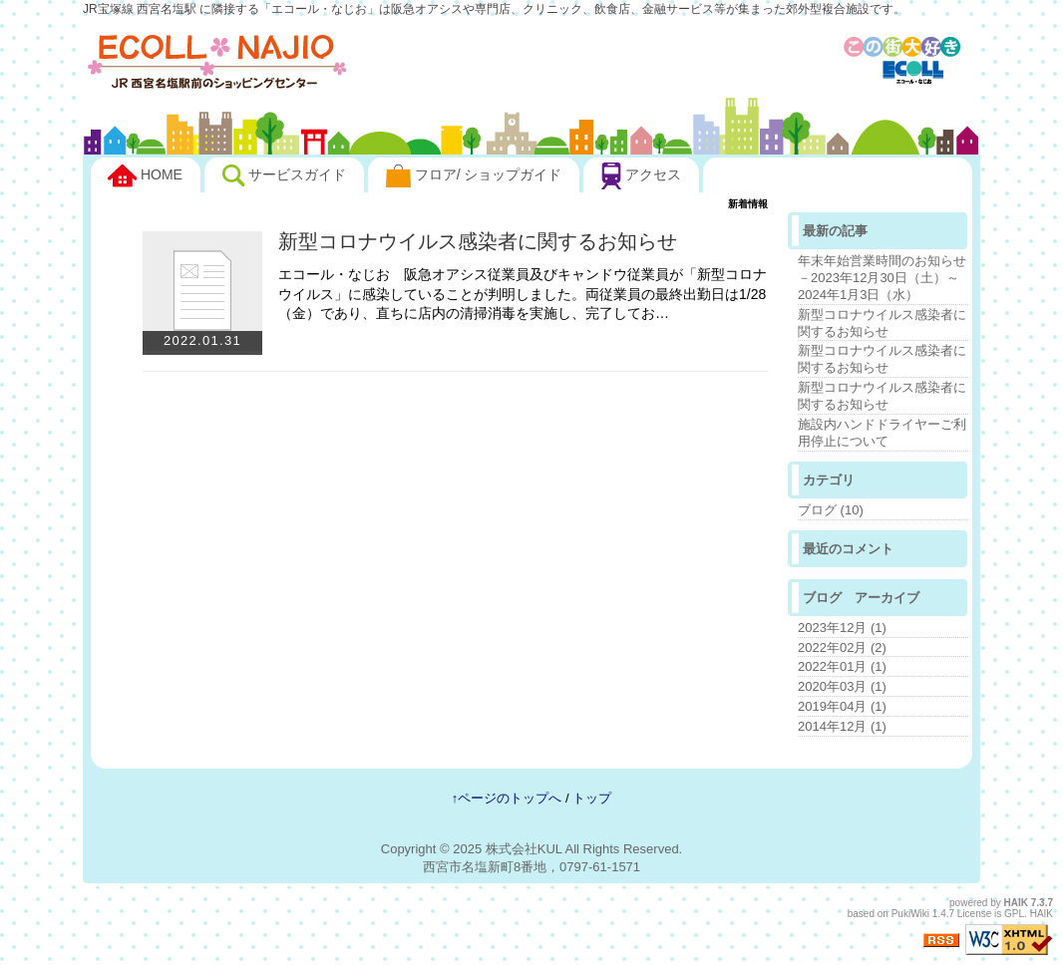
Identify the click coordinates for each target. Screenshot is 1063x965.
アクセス (641, 175)
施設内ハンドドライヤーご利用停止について (882, 433)
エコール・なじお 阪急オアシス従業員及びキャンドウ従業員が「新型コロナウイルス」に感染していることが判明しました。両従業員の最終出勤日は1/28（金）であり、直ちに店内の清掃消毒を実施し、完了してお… (522, 293)
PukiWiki (910, 913)
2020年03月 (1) (842, 686)
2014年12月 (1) (842, 726)
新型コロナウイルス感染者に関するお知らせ (477, 241)
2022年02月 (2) (842, 647)
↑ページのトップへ (507, 798)
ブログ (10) (831, 509)
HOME (145, 176)
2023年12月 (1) (842, 627)
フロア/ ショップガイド (474, 175)
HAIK (1016, 902)
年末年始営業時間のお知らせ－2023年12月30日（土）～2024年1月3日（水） (882, 277)
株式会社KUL (524, 848)
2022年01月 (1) (842, 666)
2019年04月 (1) (842, 706)
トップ (591, 798)
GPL (1014, 913)
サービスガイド (284, 175)
